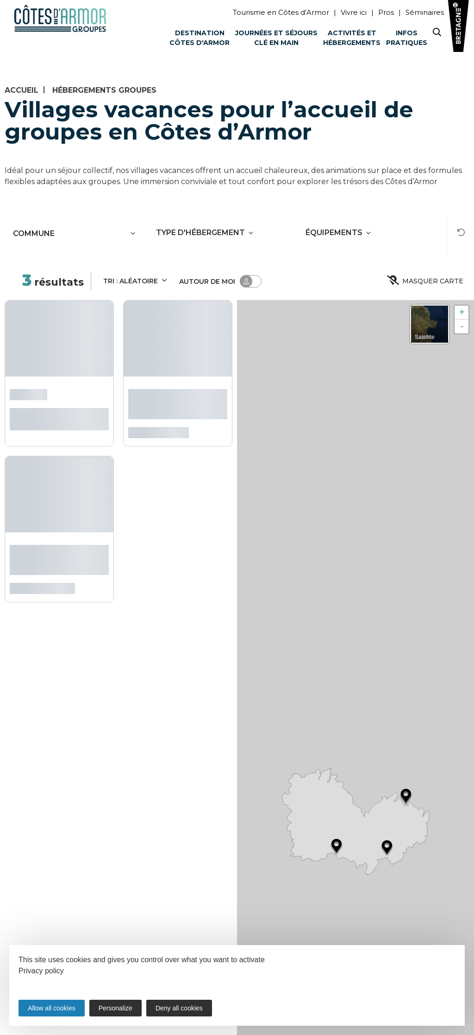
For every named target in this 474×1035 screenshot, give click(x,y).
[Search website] (437, 34)
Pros (386, 12)
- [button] (462, 326)
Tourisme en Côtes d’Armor (281, 12)
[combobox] (62, 233)
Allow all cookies (51, 1008)
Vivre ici (354, 12)
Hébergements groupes (104, 90)
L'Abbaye (28, 393)
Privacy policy (41, 971)
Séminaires (424, 12)
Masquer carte (425, 281)
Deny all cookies (179, 1008)
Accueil (21, 90)
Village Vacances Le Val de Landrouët (55, 558)
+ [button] (462, 312)
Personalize (115, 1008)
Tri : (135, 280)
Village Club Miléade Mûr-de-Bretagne (175, 402)
